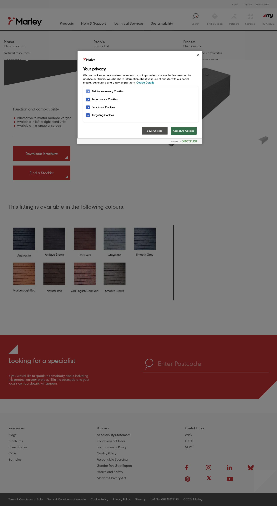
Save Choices (154, 130)
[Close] (198, 55)
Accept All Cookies (183, 130)
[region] (139, 98)
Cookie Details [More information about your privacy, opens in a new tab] (145, 82)
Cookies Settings (92, 130)
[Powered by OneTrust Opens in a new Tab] (185, 142)
